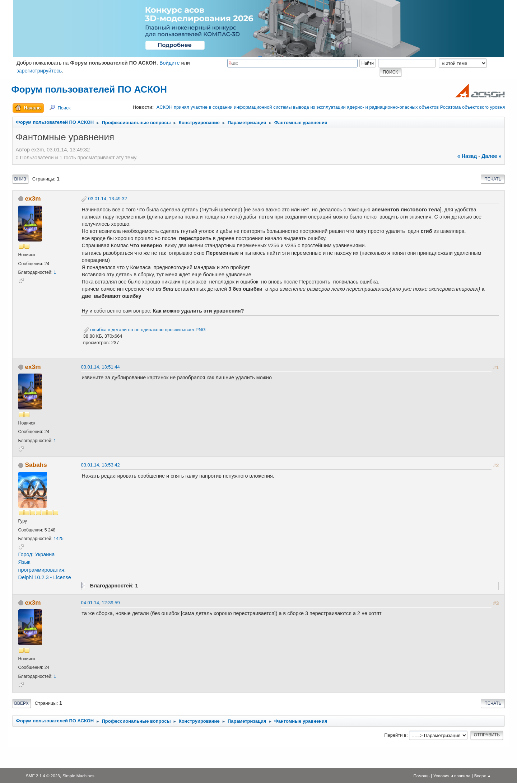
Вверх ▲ (482, 775)
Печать (493, 179)
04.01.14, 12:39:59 (100, 602)
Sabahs (36, 464)
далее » (491, 156)
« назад (467, 156)
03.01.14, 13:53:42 (100, 465)
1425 (58, 538)
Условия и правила (451, 775)
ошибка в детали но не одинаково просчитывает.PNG (144, 329)
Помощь (421, 775)
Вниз (20, 179)
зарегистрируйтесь (39, 71)
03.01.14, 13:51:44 (100, 367)
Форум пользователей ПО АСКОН (89, 89)
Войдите (169, 63)
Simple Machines (78, 775)
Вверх (21, 703)
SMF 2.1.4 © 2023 (43, 775)
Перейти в (395, 735)
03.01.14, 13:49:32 (107, 198)
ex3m (33, 198)
